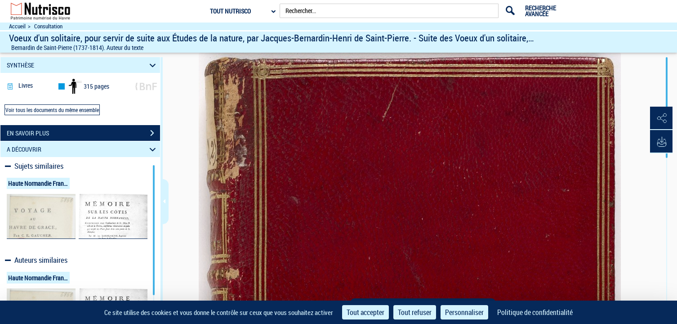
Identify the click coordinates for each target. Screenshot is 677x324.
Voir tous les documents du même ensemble (52, 109)
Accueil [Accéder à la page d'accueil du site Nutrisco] (17, 26)
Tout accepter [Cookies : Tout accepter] (365, 312)
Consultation (48, 26)
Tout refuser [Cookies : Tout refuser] (415, 312)
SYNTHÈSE (82, 65)
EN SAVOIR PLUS (83, 133)
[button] (661, 118)
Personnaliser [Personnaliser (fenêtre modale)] (464, 312)
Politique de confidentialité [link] (535, 312)
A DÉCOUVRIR (82, 149)
